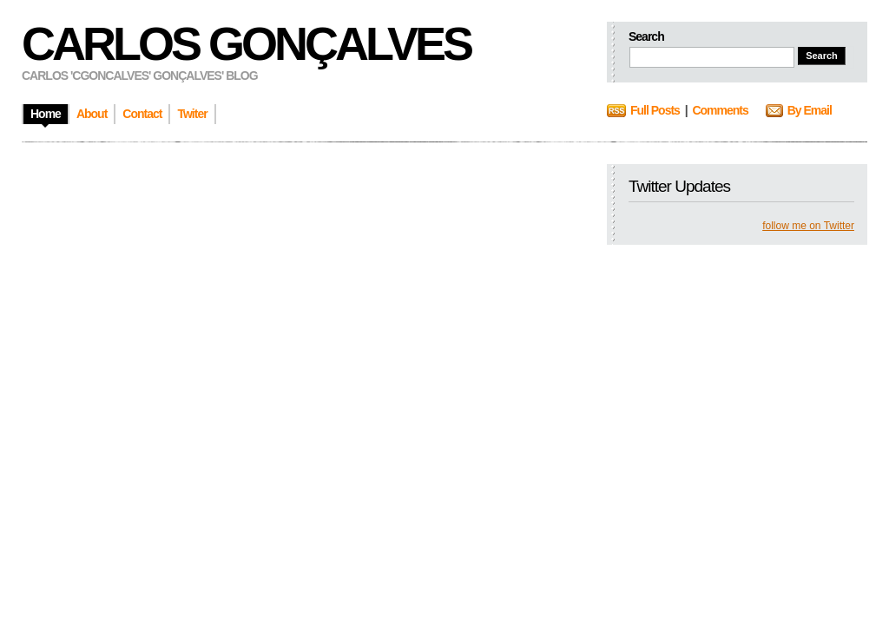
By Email (809, 110)
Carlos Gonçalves (246, 43)
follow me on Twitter (808, 226)
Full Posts (655, 110)
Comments (719, 110)
